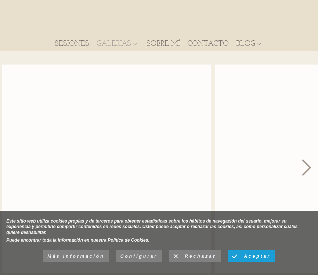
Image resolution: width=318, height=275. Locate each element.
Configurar (139, 256)
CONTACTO (208, 44)
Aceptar (251, 257)
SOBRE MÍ (163, 44)
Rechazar (195, 257)
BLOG (245, 44)
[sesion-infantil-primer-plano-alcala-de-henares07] (106, 168)
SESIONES (72, 44)
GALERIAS (114, 44)
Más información (75, 256)
